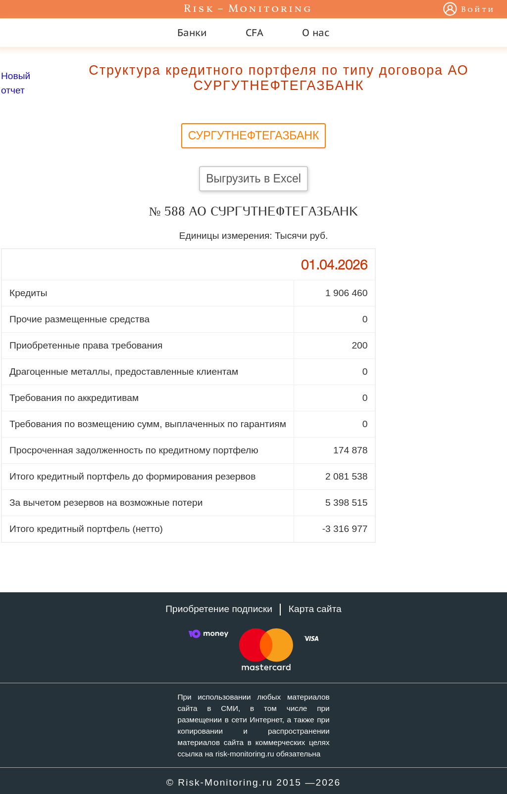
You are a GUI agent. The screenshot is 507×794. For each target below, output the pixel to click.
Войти (478, 9)
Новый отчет (15, 83)
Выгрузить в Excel (253, 178)
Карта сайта (315, 609)
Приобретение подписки (218, 609)
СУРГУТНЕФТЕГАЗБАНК (253, 135)
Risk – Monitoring (248, 9)
